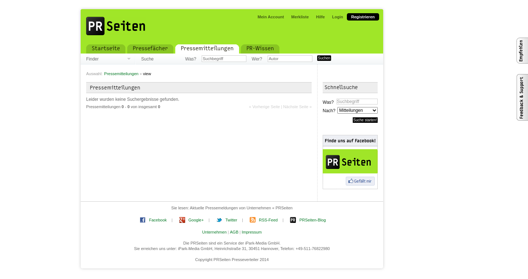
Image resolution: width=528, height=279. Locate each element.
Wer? (257, 59)
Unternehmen (214, 232)
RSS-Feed (268, 220)
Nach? (329, 110)
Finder (92, 59)
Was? (190, 59)
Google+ (196, 220)
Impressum (251, 232)
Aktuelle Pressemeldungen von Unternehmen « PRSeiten (241, 208)
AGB (234, 232)
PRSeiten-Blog (312, 220)
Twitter (231, 220)
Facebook (157, 220)
